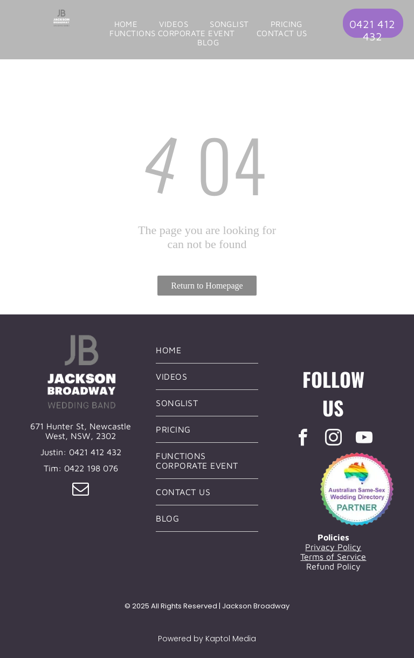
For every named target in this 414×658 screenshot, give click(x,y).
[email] (81, 490)
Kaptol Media (230, 638)
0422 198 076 (91, 468)
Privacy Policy (333, 547)
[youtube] (364, 439)
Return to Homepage (207, 285)
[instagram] (333, 439)
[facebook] (302, 439)
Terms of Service (333, 556)
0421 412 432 (95, 452)
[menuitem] (126, 24)
